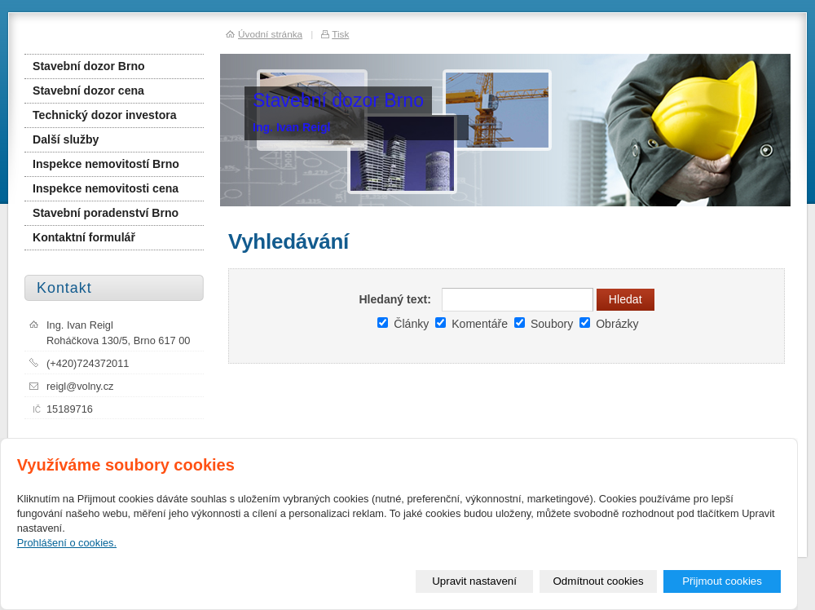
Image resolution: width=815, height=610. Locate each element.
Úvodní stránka (270, 34)
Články (403, 323)
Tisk (340, 34)
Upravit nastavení (474, 581)
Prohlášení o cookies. (67, 543)
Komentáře (471, 323)
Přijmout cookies (722, 581)
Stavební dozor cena (88, 90)
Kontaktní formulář (84, 237)
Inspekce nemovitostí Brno (106, 163)
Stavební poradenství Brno (105, 212)
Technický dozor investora (105, 115)
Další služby (66, 139)
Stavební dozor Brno (89, 66)
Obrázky (608, 323)
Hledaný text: (394, 299)
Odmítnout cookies (598, 581)
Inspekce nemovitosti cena (105, 188)
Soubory (543, 323)
